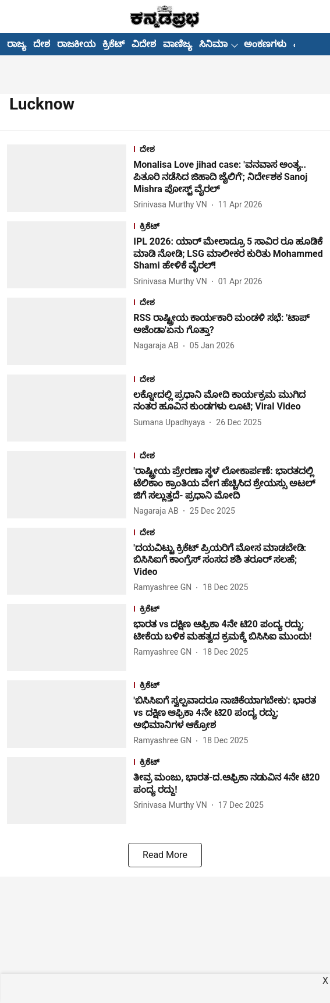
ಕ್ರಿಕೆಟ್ (113, 44)
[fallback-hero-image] (70, 177)
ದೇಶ (41, 44)
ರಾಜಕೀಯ (76, 44)
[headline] (228, 177)
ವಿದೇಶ (144, 44)
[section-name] (228, 150)
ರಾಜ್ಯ (16, 44)
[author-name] (172, 205)
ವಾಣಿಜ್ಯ (177, 44)
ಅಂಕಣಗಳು (265, 44)
